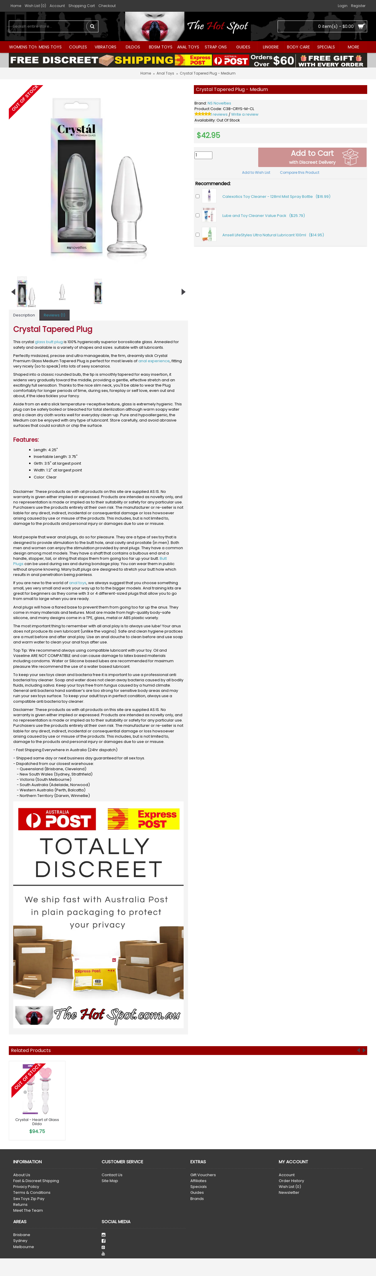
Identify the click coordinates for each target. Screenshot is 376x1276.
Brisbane (21, 1235)
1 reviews (219, 114)
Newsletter (289, 1192)
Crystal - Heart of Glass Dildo (37, 1122)
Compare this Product (299, 172)
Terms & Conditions (32, 1192)
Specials (198, 1186)
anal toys (77, 583)
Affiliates (198, 1181)
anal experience (154, 361)
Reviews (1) (54, 315)
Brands (197, 1198)
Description (24, 315)
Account (287, 1175)
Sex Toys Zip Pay (28, 1198)
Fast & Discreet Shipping (36, 1181)
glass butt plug (49, 342)
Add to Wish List (256, 172)
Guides (197, 1192)
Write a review (244, 114)
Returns (20, 1204)
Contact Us (112, 1175)
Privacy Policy (26, 1186)
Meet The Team (28, 1210)
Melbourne (23, 1247)
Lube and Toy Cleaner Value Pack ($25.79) (263, 215)
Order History (291, 1181)
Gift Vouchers (203, 1175)
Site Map (110, 1181)
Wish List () (290, 1186)
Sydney (20, 1240)
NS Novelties (219, 103)
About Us (21, 1175)
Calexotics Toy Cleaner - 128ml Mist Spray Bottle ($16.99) (276, 196)
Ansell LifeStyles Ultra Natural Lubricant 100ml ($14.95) (273, 235)
